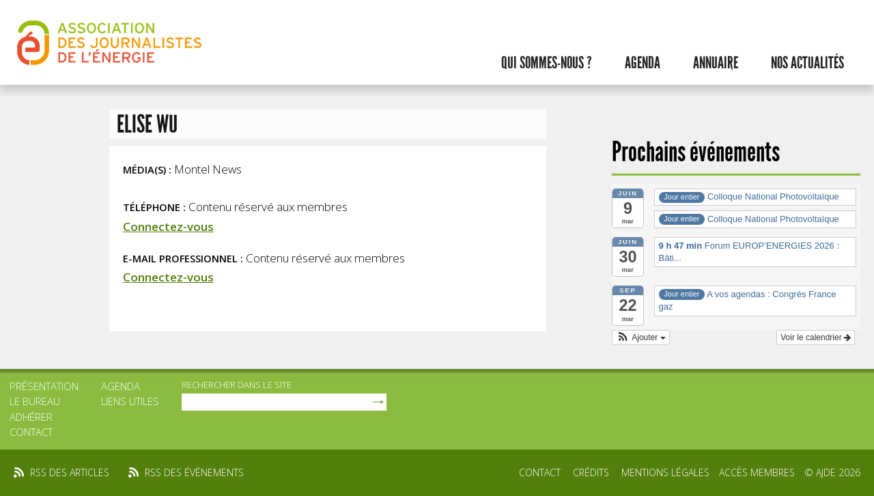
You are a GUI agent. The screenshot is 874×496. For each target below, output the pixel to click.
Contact (31, 432)
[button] (640, 337)
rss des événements (194, 472)
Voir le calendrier (815, 337)
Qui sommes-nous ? (546, 62)
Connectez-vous (168, 226)
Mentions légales (665, 472)
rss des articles (69, 472)
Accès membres (757, 472)
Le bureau (35, 401)
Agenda (642, 62)
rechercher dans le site (237, 384)
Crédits (591, 472)
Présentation (44, 386)
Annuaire (715, 62)
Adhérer (31, 417)
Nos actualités (807, 62)
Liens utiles (130, 401)
